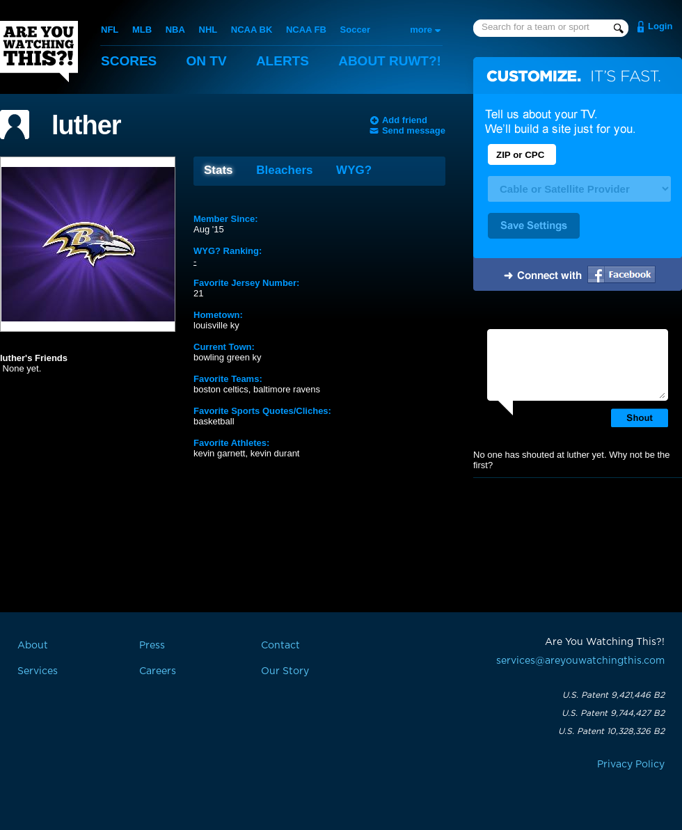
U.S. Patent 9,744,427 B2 (613, 713)
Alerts (282, 61)
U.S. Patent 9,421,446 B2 (613, 695)
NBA (175, 29)
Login (660, 26)
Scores (129, 61)
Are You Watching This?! (39, 51)
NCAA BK (251, 29)
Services (37, 671)
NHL (208, 29)
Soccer (355, 29)
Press (152, 646)
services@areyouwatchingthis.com (580, 661)
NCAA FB (306, 29)
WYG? (354, 170)
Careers (157, 671)
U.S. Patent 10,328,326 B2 (611, 731)
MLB (142, 29)
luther (86, 125)
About (389, 61)
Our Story (285, 671)
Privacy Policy (631, 764)
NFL (109, 29)
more (421, 29)
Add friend (404, 120)
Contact (280, 646)
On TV (207, 61)
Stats (218, 170)
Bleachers (284, 170)
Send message (413, 130)
